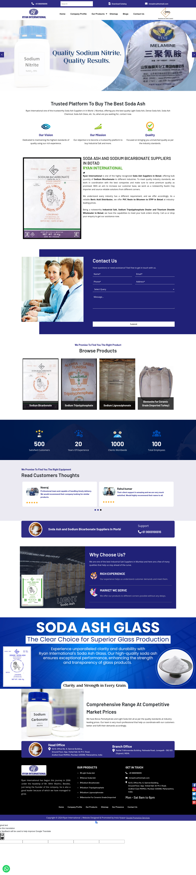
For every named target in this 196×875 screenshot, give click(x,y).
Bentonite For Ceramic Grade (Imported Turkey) (98, 798)
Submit (133, 324)
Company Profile (78, 13)
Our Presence (118, 807)
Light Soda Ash (87, 773)
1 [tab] (95, 510)
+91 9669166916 (39, 4)
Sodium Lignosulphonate (91, 792)
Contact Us (138, 13)
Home (62, 13)
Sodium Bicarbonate (90, 782)
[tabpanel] (59, 494)
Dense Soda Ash (88, 778)
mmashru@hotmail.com (156, 4)
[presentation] (112, 317)
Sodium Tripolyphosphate (92, 787)
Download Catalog (117, 4)
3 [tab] (101, 510)
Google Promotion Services (138, 817)
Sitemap (114, 13)
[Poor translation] (2, 836)
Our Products (98, 13)
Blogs (125, 13)
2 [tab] (98, 510)
